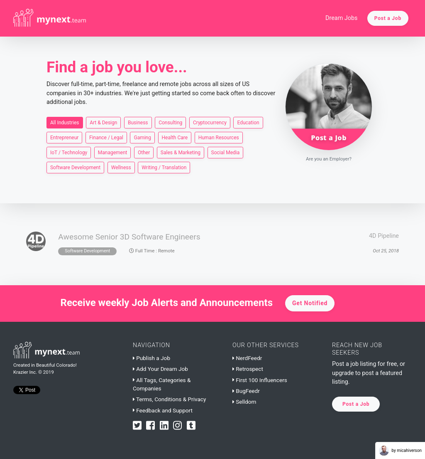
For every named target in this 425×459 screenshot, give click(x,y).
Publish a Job (151, 358)
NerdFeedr (247, 358)
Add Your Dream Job (160, 368)
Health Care (175, 137)
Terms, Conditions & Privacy (169, 399)
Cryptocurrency (210, 122)
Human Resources (218, 137)
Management (112, 152)
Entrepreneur (64, 137)
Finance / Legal (106, 137)
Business (138, 122)
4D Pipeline (384, 235)
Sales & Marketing (180, 152)
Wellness (121, 167)
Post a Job (387, 18)
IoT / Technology (68, 152)
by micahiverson (400, 451)
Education (248, 122)
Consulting (170, 122)
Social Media (225, 152)
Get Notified (309, 303)
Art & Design (103, 122)
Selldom (244, 401)
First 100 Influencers (259, 380)
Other (144, 152)
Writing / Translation (164, 167)
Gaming (142, 137)
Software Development (75, 167)
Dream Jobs (341, 18)
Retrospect (247, 368)
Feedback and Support (163, 410)
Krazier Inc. (25, 372)
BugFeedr (246, 390)
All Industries (64, 122)
